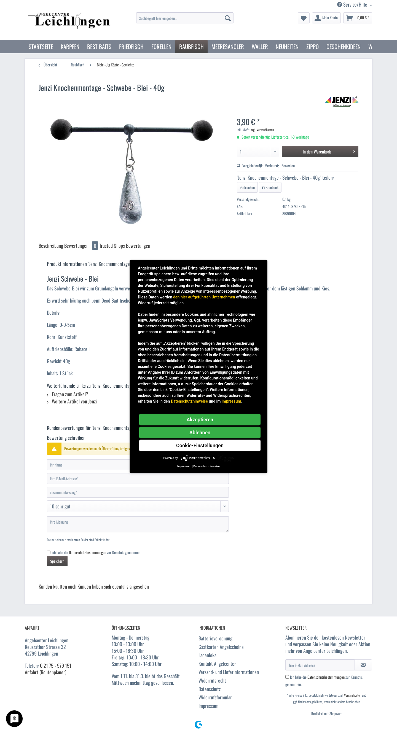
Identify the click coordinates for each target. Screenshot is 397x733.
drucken (247, 187)
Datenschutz (209, 688)
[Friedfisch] (131, 46)
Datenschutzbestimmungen (87, 552)
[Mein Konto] (326, 17)
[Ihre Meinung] (138, 524)
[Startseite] (41, 46)
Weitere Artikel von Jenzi (72, 401)
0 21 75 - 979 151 (55, 665)
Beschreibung (51, 245)
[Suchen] (228, 17)
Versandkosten (352, 695)
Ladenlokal (208, 655)
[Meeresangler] (228, 46)
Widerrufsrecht (212, 680)
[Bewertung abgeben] (138, 506)
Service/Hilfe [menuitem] (352, 4)
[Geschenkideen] (343, 46)
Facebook (270, 187)
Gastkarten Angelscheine (221, 646)
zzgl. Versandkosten (262, 129)
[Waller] (260, 46)
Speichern (57, 561)
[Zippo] (312, 46)
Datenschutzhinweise (189, 401)
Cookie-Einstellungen (200, 445)
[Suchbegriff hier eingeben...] (185, 17)
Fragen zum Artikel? (67, 394)
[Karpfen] (70, 46)
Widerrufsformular (215, 697)
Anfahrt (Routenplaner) (45, 672)
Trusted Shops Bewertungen (124, 245)
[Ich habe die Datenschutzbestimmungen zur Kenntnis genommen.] (48, 552)
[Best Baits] (99, 46)
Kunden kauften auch (57, 586)
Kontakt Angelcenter (217, 663)
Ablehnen (199, 432)
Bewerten (285, 165)
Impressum (208, 705)
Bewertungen (81, 245)
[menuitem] (185, 20)
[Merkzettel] (304, 17)
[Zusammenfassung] (138, 492)
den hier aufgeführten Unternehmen (204, 297)
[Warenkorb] (357, 17)
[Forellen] (161, 46)
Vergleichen (248, 165)
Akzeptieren (200, 419)
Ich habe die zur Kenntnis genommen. (96, 552)
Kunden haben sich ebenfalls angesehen (113, 586)
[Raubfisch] (191, 46)
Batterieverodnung (215, 638)
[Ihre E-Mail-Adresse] (138, 478)
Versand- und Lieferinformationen (228, 671)
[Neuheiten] (287, 46)
